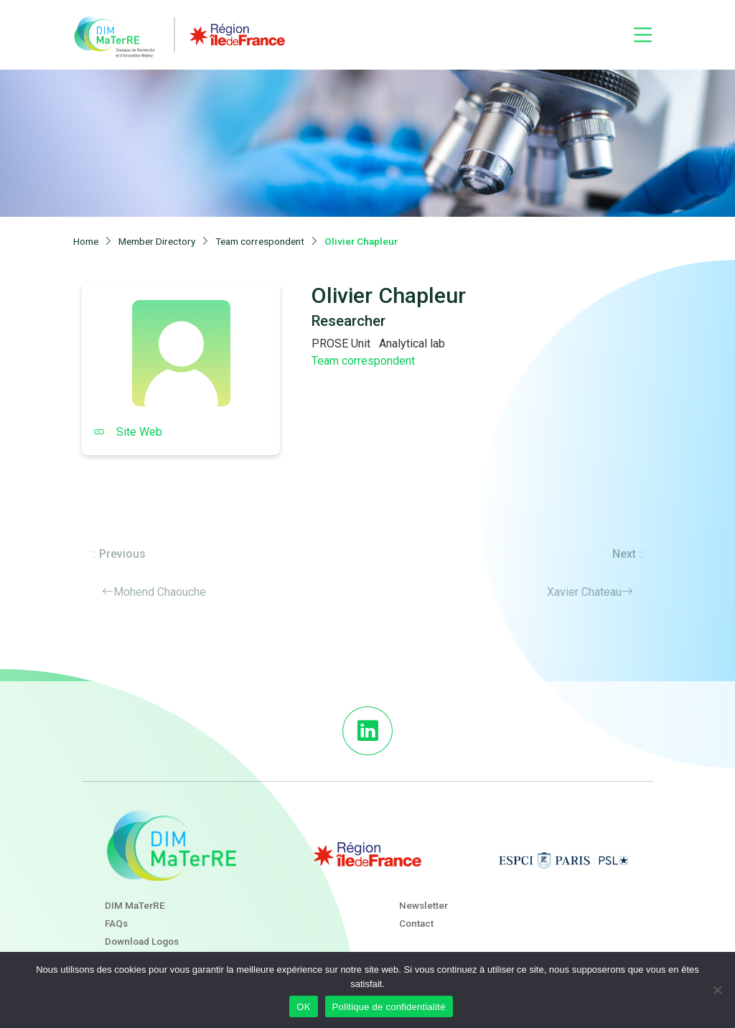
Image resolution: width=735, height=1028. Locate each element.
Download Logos (142, 941)
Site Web (127, 432)
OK (303, 1006)
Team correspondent (363, 361)
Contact (416, 923)
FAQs (116, 923)
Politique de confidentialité (389, 1006)
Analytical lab (412, 343)
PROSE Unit (341, 343)
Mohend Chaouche (159, 592)
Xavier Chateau (584, 592)
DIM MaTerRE (135, 905)
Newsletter (423, 905)
